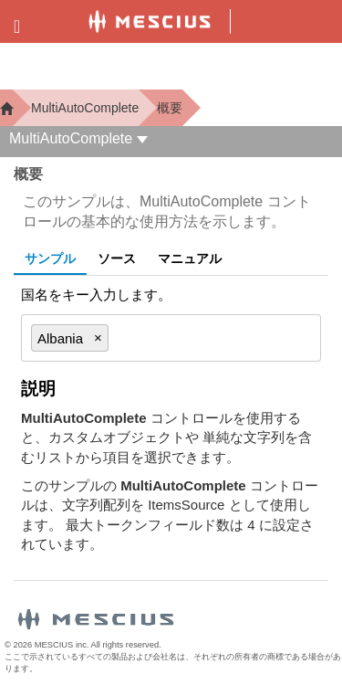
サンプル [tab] (50, 258)
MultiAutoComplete (85, 107)
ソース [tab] (117, 258)
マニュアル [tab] (190, 258)
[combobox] (206, 338)
